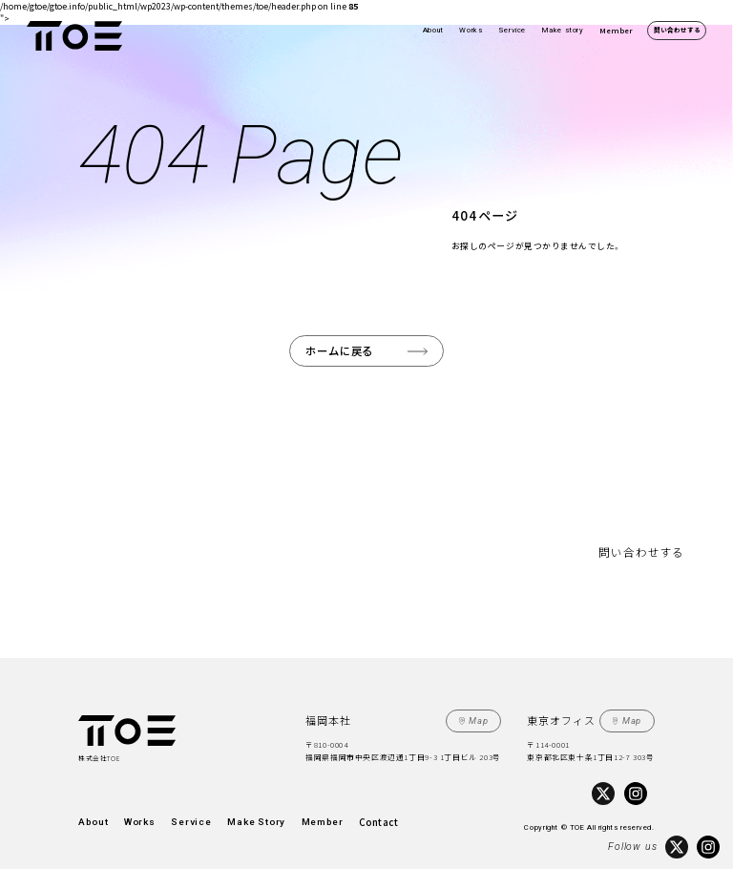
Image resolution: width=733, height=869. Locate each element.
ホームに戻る (344, 348)
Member (616, 30)
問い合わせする (677, 29)
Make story (563, 30)
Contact (318, 811)
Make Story (219, 811)
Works (470, 30)
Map (483, 714)
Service (512, 30)
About (433, 30)
